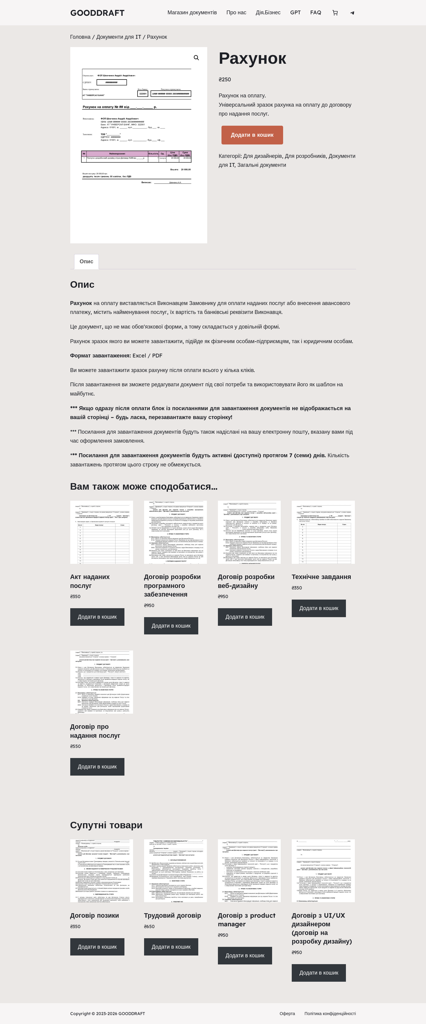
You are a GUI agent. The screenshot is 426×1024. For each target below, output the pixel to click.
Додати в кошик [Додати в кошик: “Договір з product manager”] (245, 955)
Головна (80, 36)
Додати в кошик (252, 134)
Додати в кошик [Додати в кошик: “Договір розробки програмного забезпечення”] (171, 625)
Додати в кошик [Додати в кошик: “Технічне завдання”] (318, 608)
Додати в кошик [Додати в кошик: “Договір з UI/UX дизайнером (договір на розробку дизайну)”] (318, 972)
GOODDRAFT (97, 12)
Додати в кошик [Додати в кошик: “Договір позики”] (97, 946)
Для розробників (305, 155)
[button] (196, 57)
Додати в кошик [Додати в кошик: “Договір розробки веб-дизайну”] (245, 616)
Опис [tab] (86, 261)
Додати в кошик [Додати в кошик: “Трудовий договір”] (171, 946)
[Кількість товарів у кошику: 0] (335, 12)
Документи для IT (118, 36)
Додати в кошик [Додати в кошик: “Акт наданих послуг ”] (97, 616)
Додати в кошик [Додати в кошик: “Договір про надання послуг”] (97, 766)
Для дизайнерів (262, 155)
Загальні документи (261, 164)
